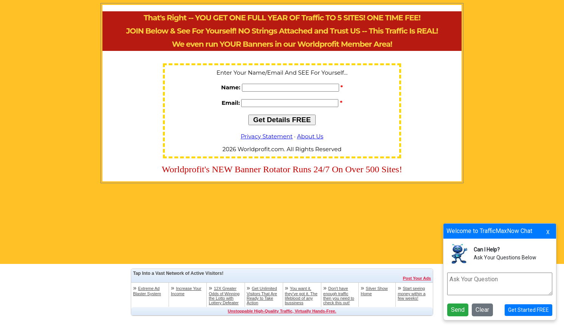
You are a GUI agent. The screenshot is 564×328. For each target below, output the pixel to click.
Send (458, 309)
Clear (482, 309)
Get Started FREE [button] (528, 310)
